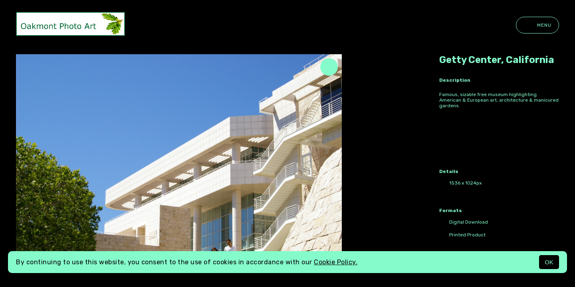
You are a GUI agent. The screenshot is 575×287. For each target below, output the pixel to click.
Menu (537, 25)
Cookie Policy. (335, 262)
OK (549, 262)
